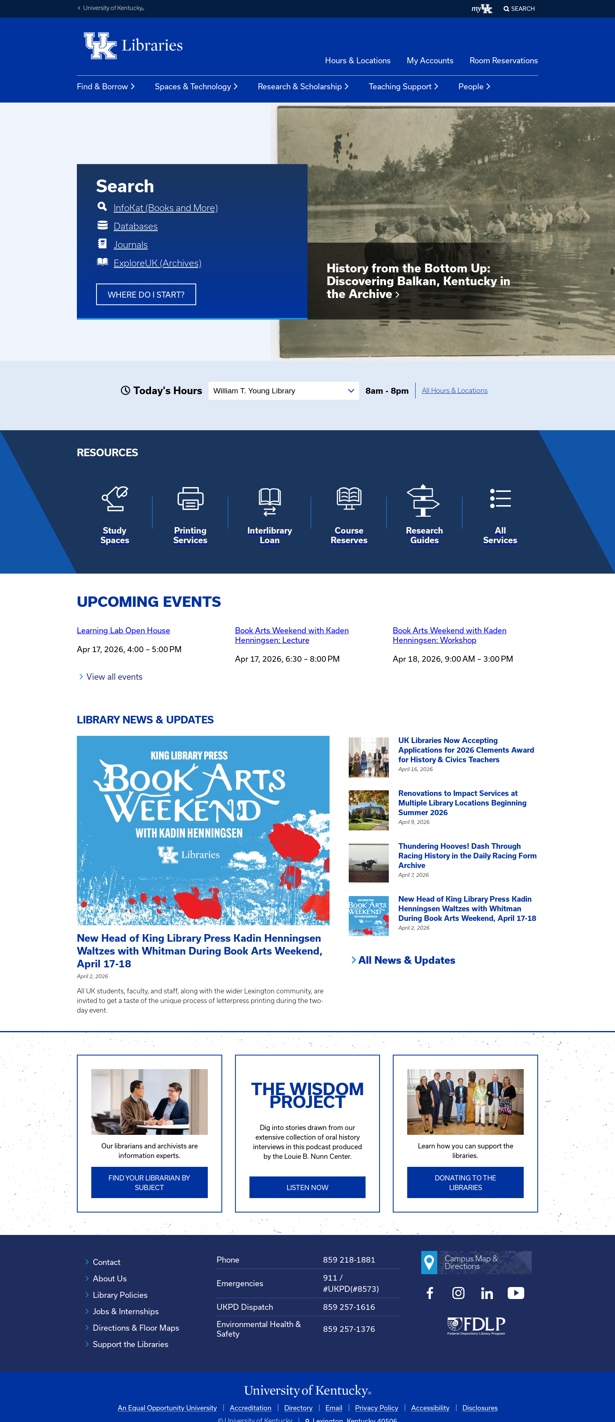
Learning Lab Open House (123, 630)
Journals (131, 245)
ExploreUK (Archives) (157, 263)
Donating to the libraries (465, 1182)
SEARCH (523, 8)
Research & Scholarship (304, 86)
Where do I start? (146, 294)
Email (334, 1407)
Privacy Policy (376, 1407)
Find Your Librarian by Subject (149, 1182)
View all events (114, 676)
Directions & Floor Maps (136, 1327)
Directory (298, 1407)
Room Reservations (504, 60)
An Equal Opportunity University (167, 1407)
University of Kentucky (113, 9)
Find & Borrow (106, 86)
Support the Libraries (131, 1344)
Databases (136, 226)
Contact (107, 1262)
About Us (110, 1278)
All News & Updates (406, 960)
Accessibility (430, 1407)
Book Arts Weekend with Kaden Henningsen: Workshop (449, 635)
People (474, 86)
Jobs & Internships (126, 1311)
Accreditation (250, 1407)
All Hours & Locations (455, 390)
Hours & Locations (358, 60)
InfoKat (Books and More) (166, 208)
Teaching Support (404, 86)
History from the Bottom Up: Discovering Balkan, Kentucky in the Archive (418, 281)
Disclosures (480, 1407)
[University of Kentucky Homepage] (307, 1391)
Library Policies (120, 1294)
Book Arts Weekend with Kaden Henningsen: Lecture (292, 635)
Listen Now (307, 1187)
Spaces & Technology (197, 86)
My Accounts (430, 60)
